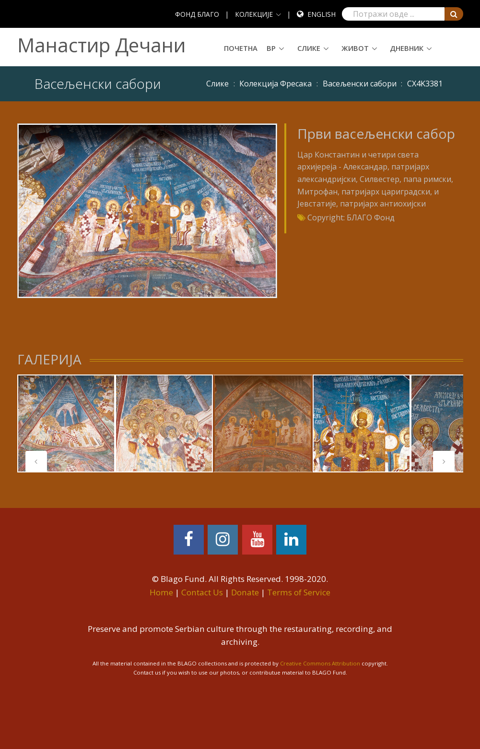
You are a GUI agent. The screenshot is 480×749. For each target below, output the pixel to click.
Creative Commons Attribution (320, 663)
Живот (355, 48)
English (321, 14)
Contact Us (202, 592)
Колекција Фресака (275, 83)
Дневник (406, 48)
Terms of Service (298, 592)
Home (161, 592)
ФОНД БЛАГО (197, 14)
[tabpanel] (263, 423)
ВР (271, 48)
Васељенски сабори (360, 83)
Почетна (241, 48)
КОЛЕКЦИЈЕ (254, 14)
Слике (308, 48)
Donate (245, 592)
